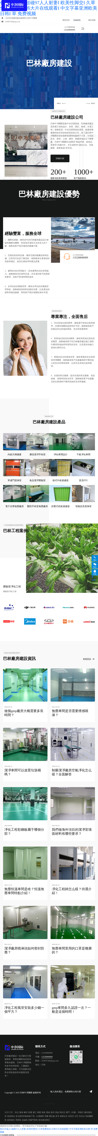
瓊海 (21, 1112)
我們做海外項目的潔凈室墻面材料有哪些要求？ (72, 831)
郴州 (26, 1112)
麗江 (34, 1112)
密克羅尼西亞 (44, 1119)
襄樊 (39, 1112)
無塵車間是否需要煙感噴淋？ (70, 713)
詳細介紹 (60, 158)
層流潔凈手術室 (37, 454)
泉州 (52, 1112)
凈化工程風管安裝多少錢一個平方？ (24, 1009)
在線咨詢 (77, 20)
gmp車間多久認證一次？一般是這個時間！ (71, 1009)
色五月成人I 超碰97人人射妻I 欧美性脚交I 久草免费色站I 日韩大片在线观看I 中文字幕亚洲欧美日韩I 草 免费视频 (48, 8)
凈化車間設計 (60, 454)
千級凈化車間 (83, 454)
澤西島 (18, 1119)
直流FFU (83, 480)
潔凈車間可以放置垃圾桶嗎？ (22, 772)
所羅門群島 (33, 1119)
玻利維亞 (11, 1119)
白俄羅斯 (40, 1116)
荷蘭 (46, 1116)
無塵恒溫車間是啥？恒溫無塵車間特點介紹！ (24, 891)
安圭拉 (82, 1116)
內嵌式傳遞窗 (14, 454)
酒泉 (43, 1112)
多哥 (57, 1116)
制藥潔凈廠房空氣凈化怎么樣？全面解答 (72, 772)
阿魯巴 (81, 1112)
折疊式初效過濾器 (60, 506)
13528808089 (69, 30)
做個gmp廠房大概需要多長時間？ (23, 713)
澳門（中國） (71, 1112)
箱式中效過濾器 (60, 480)
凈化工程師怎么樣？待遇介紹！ (72, 891)
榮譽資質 (66, 20)
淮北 (17, 1112)
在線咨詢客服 (49, 1103)
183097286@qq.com (11, 22)
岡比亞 (62, 1112)
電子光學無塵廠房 (14, 506)
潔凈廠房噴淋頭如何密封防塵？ (24, 950)
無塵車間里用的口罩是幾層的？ (72, 950)
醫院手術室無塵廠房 (37, 506)
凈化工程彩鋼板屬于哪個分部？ (24, 831)
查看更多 (88, 659)
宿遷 (30, 1112)
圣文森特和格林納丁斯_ (25, 1116)
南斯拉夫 (64, 1116)
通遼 (48, 1112)
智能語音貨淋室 (83, 506)
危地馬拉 (11, 1116)
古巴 (76, 1116)
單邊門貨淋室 (14, 480)
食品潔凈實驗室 (37, 480)
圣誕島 (25, 1119)
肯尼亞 (71, 1116)
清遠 (57, 1112)
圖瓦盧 (52, 1116)
